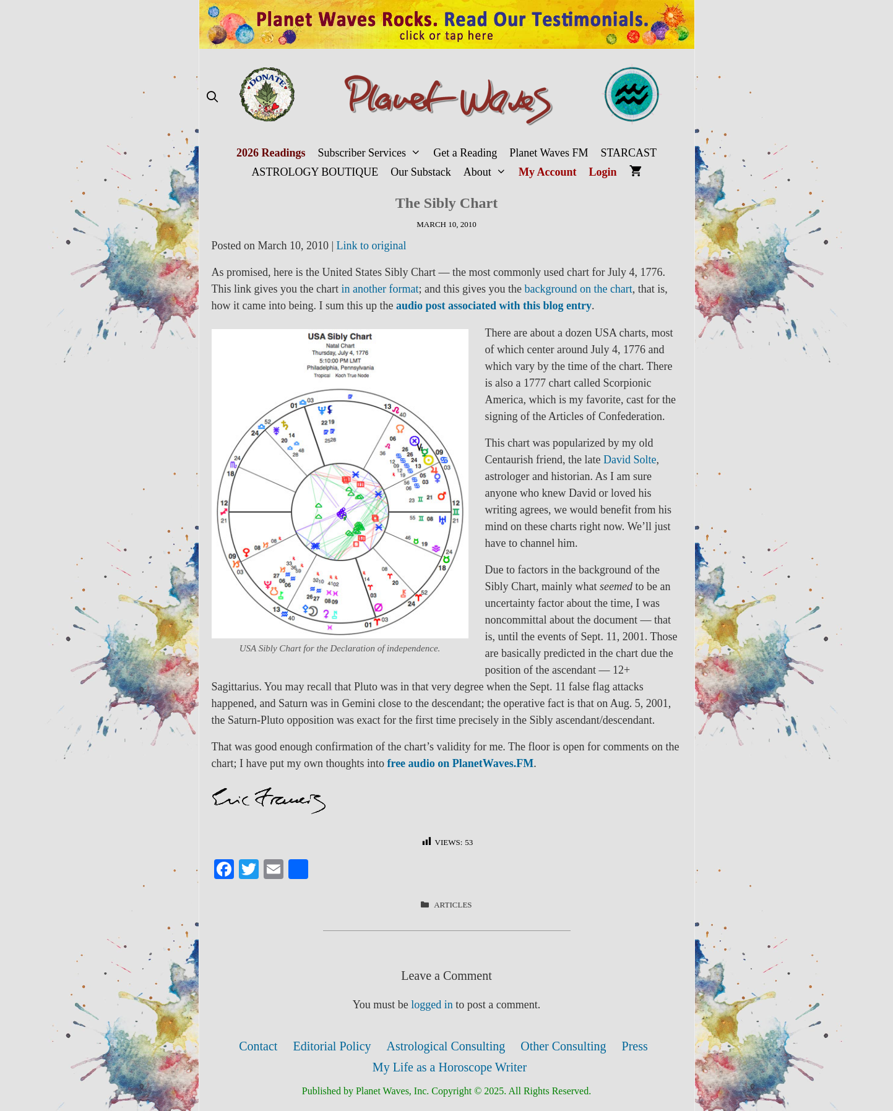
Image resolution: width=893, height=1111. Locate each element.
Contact (258, 1046)
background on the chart (578, 289)
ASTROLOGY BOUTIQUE (314, 172)
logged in (432, 1004)
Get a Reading (465, 153)
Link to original (372, 245)
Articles (453, 904)
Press (635, 1046)
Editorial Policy (332, 1046)
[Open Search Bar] (212, 97)
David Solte (630, 459)
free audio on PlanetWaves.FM (460, 763)
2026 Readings (271, 153)
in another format (379, 289)
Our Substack (420, 172)
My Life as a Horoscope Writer (450, 1067)
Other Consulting (563, 1046)
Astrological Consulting (446, 1046)
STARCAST (628, 153)
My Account (548, 172)
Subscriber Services (372, 153)
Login (603, 172)
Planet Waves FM (548, 153)
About (488, 172)
